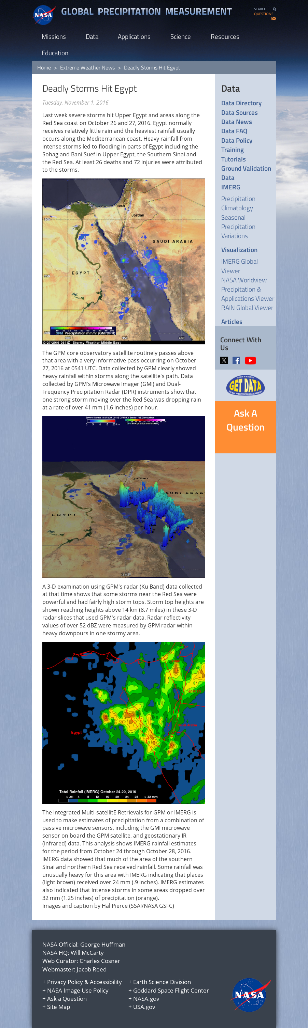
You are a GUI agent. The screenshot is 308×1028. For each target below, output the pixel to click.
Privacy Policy (65, 982)
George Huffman (102, 944)
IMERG (230, 186)
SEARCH (260, 9)
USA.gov (144, 1007)
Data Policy (236, 140)
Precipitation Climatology (238, 203)
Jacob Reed (92, 969)
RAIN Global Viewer (247, 307)
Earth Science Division (162, 982)
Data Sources (239, 112)
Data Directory (241, 102)
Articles (231, 321)
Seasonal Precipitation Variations (238, 226)
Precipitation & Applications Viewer (247, 293)
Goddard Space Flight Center (171, 990)
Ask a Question (67, 998)
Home (44, 67)
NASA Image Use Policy (78, 990)
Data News (236, 121)
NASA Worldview (244, 279)
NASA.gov (146, 998)
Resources (225, 36)
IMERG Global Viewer (239, 265)
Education (55, 53)
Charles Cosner (100, 961)
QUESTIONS (263, 14)
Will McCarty (87, 952)
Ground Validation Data (246, 172)
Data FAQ (234, 130)
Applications (134, 36)
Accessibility (106, 982)
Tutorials (233, 158)
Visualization (239, 249)
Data (92, 36)
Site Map (58, 1007)
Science (180, 36)
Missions (54, 36)
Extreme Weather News (87, 67)
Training (232, 149)
